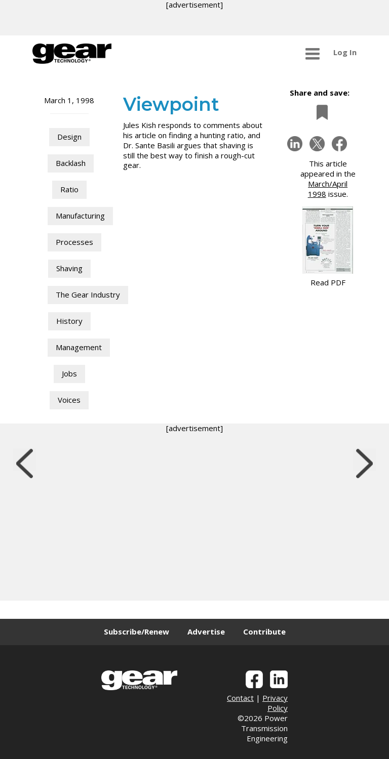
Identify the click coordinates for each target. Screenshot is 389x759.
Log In (345, 52)
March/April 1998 (328, 189)
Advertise (206, 631)
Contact (240, 698)
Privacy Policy (275, 703)
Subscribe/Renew (136, 631)
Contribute (264, 631)
